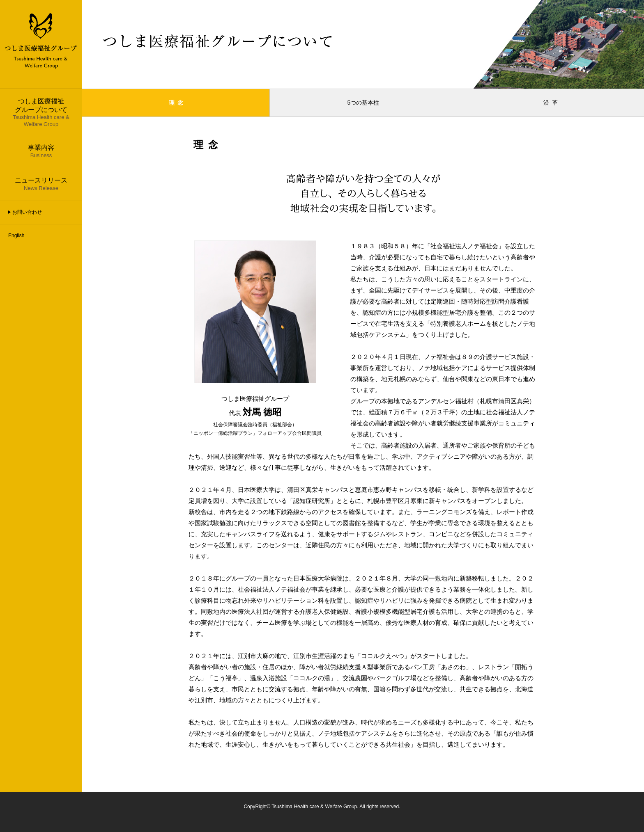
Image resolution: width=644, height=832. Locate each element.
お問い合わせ (27, 212)
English (16, 235)
